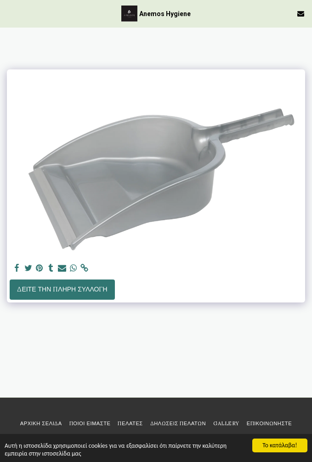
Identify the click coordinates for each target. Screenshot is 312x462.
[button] (10, 13)
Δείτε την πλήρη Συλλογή (62, 289)
